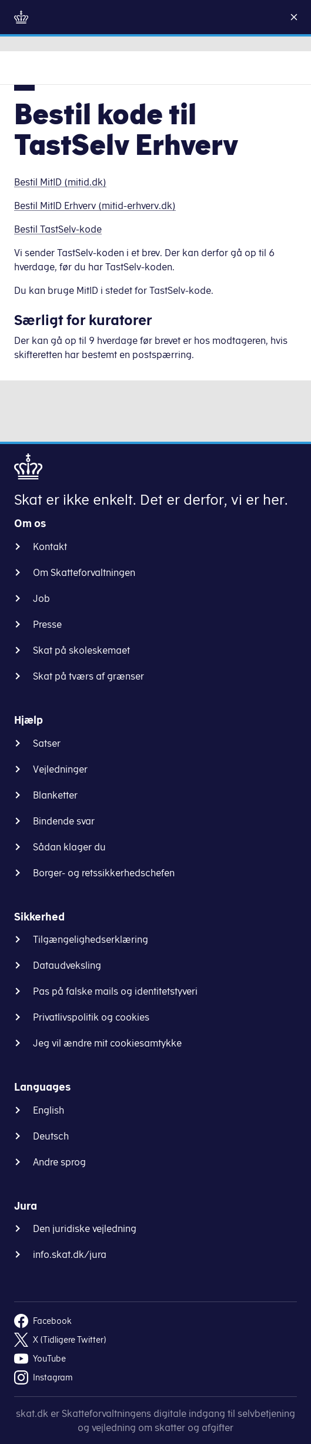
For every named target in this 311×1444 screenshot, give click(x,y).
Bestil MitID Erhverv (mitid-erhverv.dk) (95, 205)
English (48, 1110)
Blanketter (55, 795)
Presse (47, 624)
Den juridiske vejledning (84, 1228)
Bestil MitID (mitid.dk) (60, 182)
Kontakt (50, 546)
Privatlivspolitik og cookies (91, 1017)
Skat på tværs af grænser (88, 676)
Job (41, 598)
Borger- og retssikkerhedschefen (104, 872)
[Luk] (298, 17)
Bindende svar (64, 821)
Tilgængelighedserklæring (90, 939)
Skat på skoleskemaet (81, 650)
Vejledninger (60, 769)
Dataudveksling (67, 965)
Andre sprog (59, 1162)
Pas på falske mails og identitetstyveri (115, 991)
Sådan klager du (69, 847)
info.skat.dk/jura (69, 1254)
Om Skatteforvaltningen (84, 572)
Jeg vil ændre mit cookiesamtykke (107, 1043)
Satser (47, 743)
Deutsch (51, 1136)
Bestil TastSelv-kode (58, 229)
